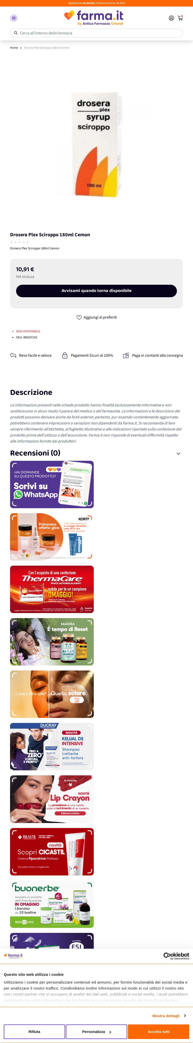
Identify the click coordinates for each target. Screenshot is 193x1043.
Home (14, 48)
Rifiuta (34, 1031)
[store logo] (93, 18)
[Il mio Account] (171, 18)
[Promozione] (96, 484)
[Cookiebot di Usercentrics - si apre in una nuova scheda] (167, 956)
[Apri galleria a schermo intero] (96, 141)
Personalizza (96, 1031)
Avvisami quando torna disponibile (97, 291)
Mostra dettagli (165, 1016)
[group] (20, 242)
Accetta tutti (159, 1031)
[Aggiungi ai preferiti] (96, 317)
